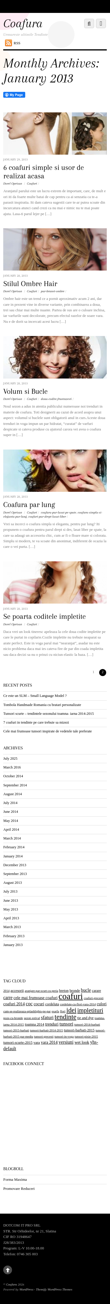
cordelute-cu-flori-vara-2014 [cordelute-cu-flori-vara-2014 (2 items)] (78, 1004)
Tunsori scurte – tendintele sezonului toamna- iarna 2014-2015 (48, 714)
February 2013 (13, 936)
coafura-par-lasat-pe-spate (58, 512)
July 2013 (10, 891)
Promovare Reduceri (19, 1188)
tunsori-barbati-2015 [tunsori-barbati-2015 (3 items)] (79, 1030)
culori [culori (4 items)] (102, 1003)
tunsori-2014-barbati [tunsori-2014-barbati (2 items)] (87, 1024)
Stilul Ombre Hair (30, 284)
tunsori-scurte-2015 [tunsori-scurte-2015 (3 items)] (18, 1043)
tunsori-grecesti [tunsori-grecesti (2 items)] (43, 1036)
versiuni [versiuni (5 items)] (66, 1042)
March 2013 (12, 927)
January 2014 (13, 856)
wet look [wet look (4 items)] (82, 1042)
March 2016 (12, 767)
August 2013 (12, 883)
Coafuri (32, 183)
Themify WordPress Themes (54, 1289)
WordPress (26, 1289)
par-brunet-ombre (52, 291)
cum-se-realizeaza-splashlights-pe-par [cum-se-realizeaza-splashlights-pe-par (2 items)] (27, 1011)
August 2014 (12, 794)
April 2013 (11, 918)
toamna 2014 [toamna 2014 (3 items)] (34, 1024)
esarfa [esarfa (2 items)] (55, 1011)
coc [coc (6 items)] (29, 1003)
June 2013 (10, 900)
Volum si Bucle (25, 391)
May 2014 (10, 821)
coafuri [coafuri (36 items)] (70, 996)
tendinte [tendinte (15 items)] (65, 1017)
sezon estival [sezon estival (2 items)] (32, 1018)
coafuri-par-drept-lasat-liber (47, 516)
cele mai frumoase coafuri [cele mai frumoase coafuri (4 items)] (35, 997)
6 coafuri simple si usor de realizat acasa (43, 171)
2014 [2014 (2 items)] (6, 990)
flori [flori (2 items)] (62, 1011)
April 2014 (11, 829)
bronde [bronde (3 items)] (75, 991)
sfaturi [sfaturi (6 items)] (47, 1017)
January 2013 (13, 945)
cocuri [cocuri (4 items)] (39, 1003)
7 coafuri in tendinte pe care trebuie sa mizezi (36, 722)
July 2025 (10, 758)
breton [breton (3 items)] (64, 991)
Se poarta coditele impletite (44, 616)
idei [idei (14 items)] (71, 1010)
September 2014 (15, 785)
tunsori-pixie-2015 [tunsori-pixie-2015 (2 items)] (86, 1036)
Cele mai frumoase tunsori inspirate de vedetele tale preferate (47, 731)
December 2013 (14, 865)
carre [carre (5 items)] (8, 997)
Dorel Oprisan (12, 183)
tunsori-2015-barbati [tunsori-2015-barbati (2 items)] (16, 1030)
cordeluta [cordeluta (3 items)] (52, 1004)
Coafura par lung (29, 505)
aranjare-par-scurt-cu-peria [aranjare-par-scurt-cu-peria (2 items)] (41, 990)
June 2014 (10, 812)
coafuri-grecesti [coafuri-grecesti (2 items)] (94, 998)
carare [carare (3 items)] (96, 991)
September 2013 (15, 874)
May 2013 (10, 909)
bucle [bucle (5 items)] (86, 990)
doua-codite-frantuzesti (56, 399)
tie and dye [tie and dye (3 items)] (85, 1018)
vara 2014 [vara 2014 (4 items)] (49, 1042)
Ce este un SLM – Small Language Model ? (35, 696)
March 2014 (12, 838)
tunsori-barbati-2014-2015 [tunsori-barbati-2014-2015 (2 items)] (46, 1030)
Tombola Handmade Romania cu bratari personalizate (42, 705)
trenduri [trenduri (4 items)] (52, 1024)
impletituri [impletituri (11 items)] (90, 1010)
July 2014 (10, 803)
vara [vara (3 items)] (36, 1043)
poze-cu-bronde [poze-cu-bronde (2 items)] (13, 1018)
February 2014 (13, 847)
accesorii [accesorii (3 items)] (17, 991)
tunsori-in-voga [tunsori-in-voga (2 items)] (64, 1036)
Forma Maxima (15, 1179)
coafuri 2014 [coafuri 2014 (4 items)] (14, 1003)
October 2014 (13, 776)
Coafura (11, 1284)
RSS (17, 43)
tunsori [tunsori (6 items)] (66, 1024)
